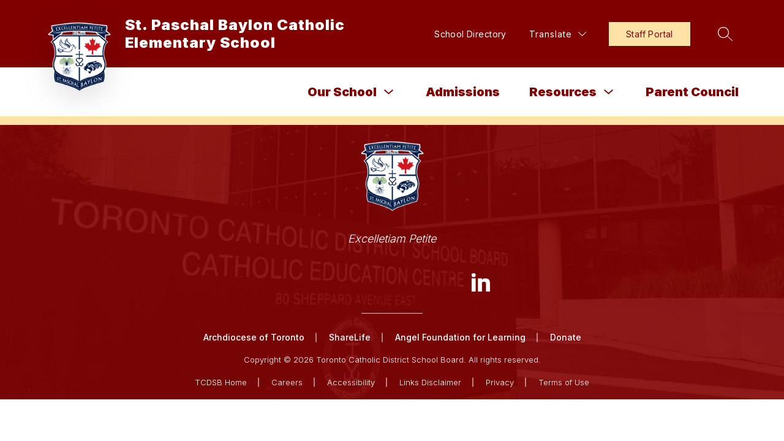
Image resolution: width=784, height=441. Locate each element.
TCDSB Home (221, 382)
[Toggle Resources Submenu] (608, 92)
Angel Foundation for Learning (460, 337)
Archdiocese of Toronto (253, 337)
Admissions (463, 92)
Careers (287, 382)
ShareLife (350, 337)
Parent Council (692, 92)
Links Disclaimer (430, 382)
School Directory (470, 34)
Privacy (500, 382)
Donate (565, 337)
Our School (342, 92)
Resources (563, 92)
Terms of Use (563, 382)
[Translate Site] (557, 34)
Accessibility (351, 382)
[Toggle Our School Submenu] (389, 92)
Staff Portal (649, 34)
